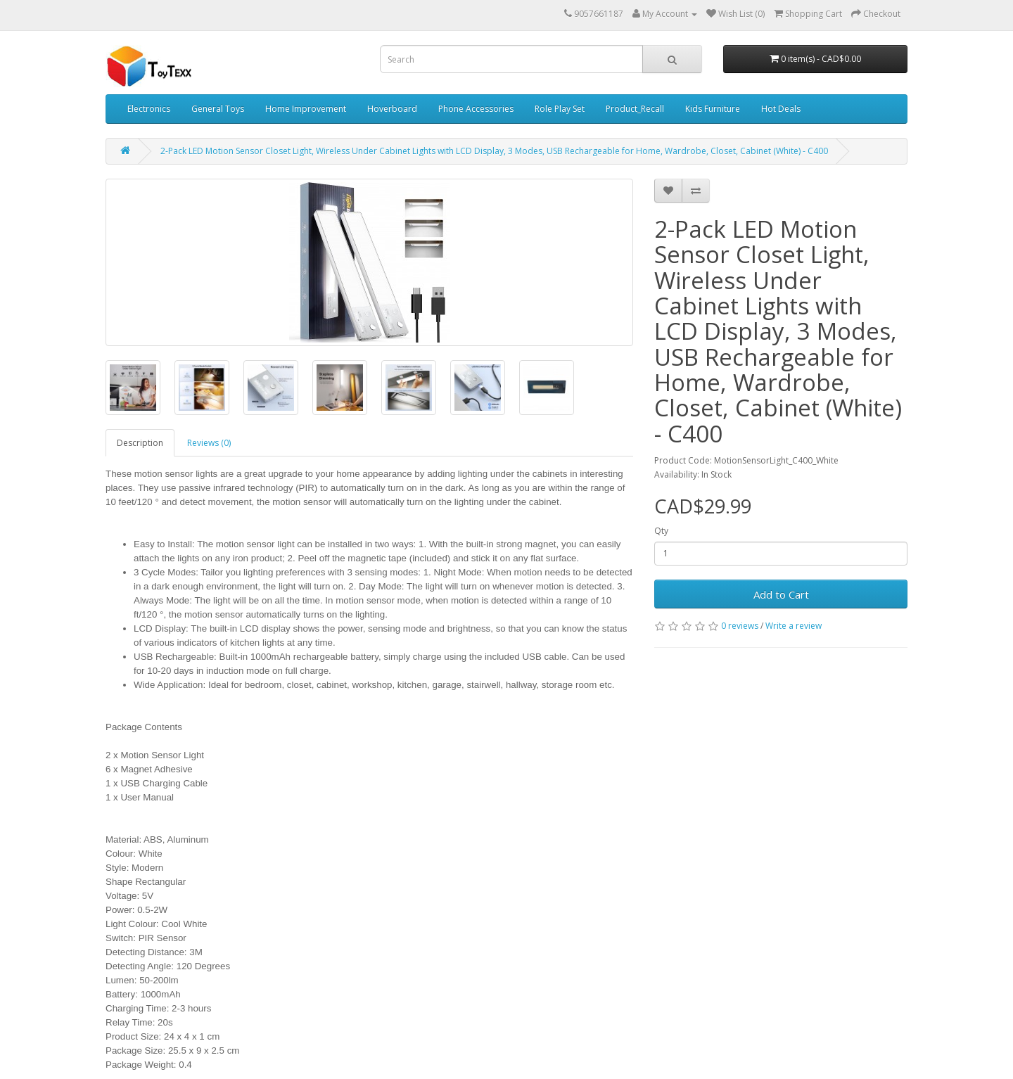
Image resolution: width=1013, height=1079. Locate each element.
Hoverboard (392, 109)
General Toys (217, 109)
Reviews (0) (209, 443)
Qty (661, 531)
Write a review (793, 626)
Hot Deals (781, 109)
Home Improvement (305, 109)
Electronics (148, 109)
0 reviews (739, 626)
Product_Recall (635, 109)
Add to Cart (781, 594)
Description (140, 443)
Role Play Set (560, 109)
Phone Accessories (476, 109)
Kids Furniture (712, 109)
